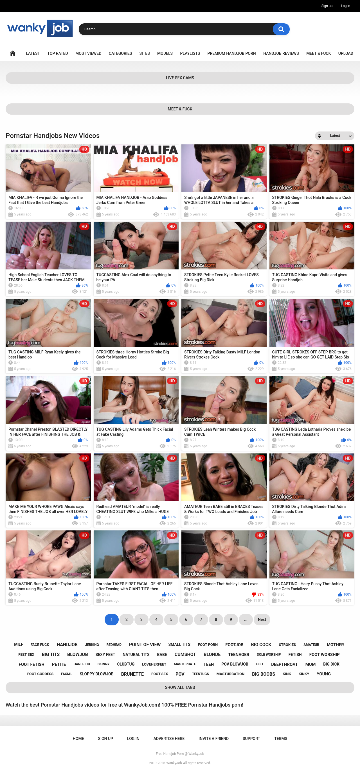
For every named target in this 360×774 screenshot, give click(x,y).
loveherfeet (154, 664)
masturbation (230, 674)
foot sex (159, 674)
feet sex (26, 654)
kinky (304, 674)
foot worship (324, 654)
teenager (238, 654)
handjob (67, 644)
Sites (145, 53)
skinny (104, 664)
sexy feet (105, 654)
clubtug (125, 664)
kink (287, 674)
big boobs (263, 674)
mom (310, 664)
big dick (331, 664)
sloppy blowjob (97, 674)
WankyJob (174, 763)
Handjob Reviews (281, 53)
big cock (261, 644)
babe (162, 654)
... (246, 619)
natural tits (136, 654)
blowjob (77, 654)
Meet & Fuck (318, 53)
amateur (311, 645)
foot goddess (40, 674)
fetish (295, 654)
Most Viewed (88, 53)
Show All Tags (180, 687)
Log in (345, 6)
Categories (120, 53)
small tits (179, 644)
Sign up (327, 6)
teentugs (200, 674)
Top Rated (57, 53)
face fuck (40, 645)
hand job (81, 664)
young (324, 674)
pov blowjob (234, 664)
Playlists (190, 53)
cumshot (185, 654)
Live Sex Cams (180, 78)
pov (180, 674)
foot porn (208, 645)
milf (18, 644)
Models (165, 53)
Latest (33, 53)
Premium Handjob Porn (231, 53)
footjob (234, 644)
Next (262, 619)
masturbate (185, 664)
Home (13, 53)
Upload (345, 53)
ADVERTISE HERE (169, 738)
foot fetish (31, 664)
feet (260, 664)
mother (335, 644)
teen (209, 664)
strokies (287, 645)
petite (59, 664)
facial (66, 674)
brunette (132, 674)
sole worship (269, 655)
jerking (92, 645)
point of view (145, 644)
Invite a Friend (214, 738)
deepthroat (284, 664)
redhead (114, 645)
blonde (212, 654)
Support (251, 738)
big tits (51, 654)
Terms (280, 738)
